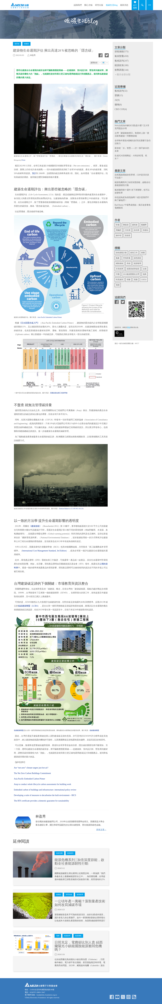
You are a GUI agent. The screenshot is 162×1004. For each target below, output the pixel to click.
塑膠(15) (119, 95)
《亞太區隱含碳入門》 (29, 323)
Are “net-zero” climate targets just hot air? (31, 768)
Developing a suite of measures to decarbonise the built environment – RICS (45, 795)
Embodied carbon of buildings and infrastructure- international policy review (45, 790)
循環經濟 (80, 894)
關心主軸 (88, 5)
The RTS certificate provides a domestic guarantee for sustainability (41, 801)
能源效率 (67, 936)
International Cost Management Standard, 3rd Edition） (45, 551)
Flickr (23, 160)
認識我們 (78, 5)
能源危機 (59, 853)
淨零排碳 (69, 894)
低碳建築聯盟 (18, 730)
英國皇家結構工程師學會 (59, 393)
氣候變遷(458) (121, 56)
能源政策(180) (121, 65)
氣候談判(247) (121, 60)
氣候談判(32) (121, 91)
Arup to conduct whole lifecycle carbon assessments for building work (42, 784)
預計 (34, 173)
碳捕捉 (58, 894)
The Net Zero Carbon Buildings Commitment (32, 773)
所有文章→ (101, 830)
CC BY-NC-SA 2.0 (77, 508)
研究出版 (99, 5)
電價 (57, 936)
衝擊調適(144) (121, 70)
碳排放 (17, 44)
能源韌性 (70, 853)
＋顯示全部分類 (122, 74)
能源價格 (78, 936)
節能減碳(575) (121, 51)
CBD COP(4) (121, 109)
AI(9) (117, 100)
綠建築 (26, 44)
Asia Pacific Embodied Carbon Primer (50, 317)
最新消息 (124, 5)
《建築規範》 (35, 526)
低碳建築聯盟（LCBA (28, 606)
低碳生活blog (112, 5)
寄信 (128, 327)
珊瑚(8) (118, 104)
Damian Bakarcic (64, 508)
